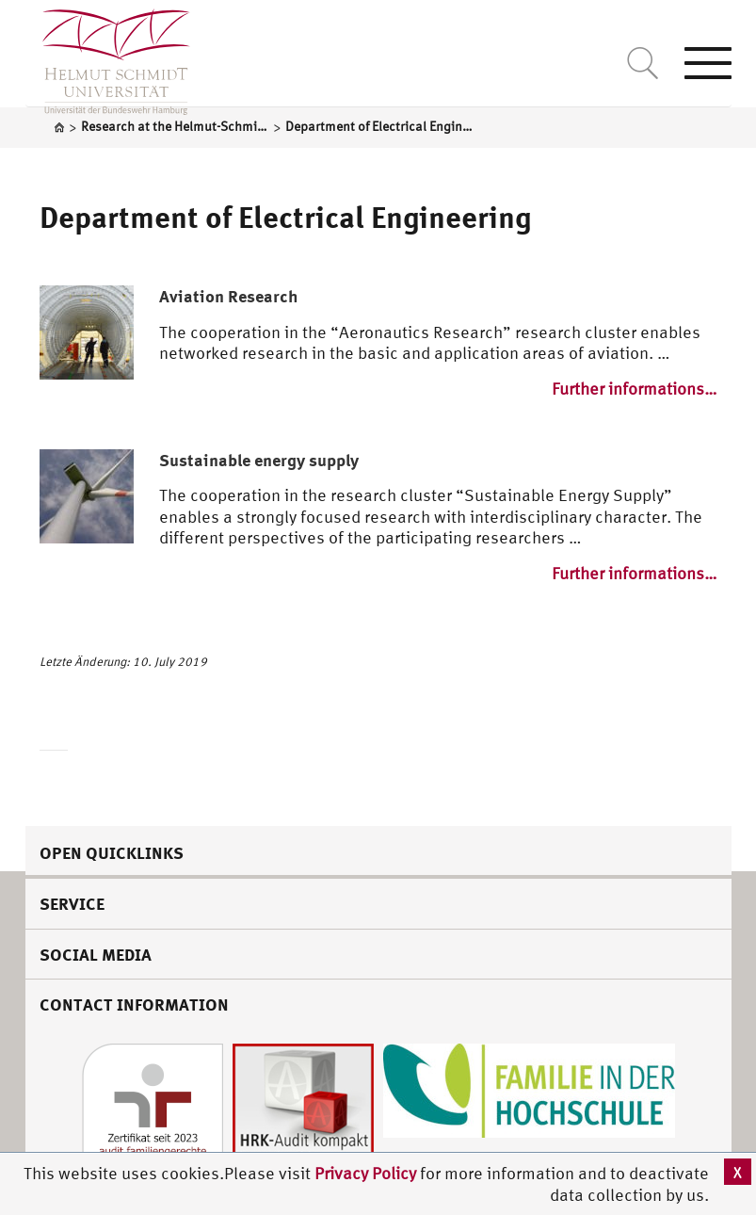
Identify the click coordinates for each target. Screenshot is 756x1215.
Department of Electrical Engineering (285, 217)
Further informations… (634, 388)
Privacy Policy (367, 1173)
